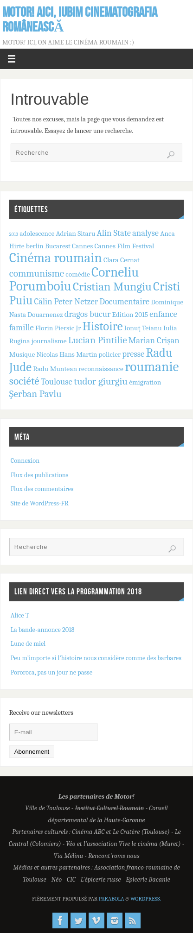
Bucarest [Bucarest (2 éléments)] (58, 246)
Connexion (25, 461)
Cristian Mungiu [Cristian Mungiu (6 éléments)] (112, 286)
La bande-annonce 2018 (43, 630)
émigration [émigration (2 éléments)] (145, 382)
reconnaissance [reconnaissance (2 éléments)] (100, 369)
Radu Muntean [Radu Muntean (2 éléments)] (55, 369)
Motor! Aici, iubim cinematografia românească (79, 19)
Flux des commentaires (42, 489)
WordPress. (145, 898)
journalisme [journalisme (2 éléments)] (49, 341)
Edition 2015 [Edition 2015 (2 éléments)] (130, 314)
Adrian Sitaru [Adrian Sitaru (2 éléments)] (75, 233)
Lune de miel (28, 644)
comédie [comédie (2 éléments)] (77, 274)
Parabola (111, 898)
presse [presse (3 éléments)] (133, 354)
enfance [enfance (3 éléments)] (163, 314)
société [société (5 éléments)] (24, 381)
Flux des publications (40, 475)
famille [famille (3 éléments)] (21, 327)
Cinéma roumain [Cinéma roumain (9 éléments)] (55, 257)
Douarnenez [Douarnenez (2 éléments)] (45, 314)
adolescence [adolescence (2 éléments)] (36, 233)
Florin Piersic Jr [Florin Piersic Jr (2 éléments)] (58, 328)
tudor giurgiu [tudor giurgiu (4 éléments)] (101, 381)
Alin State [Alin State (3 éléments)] (114, 233)
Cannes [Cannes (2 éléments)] (82, 246)
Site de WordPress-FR (40, 503)
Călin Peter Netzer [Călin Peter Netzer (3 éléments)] (66, 301)
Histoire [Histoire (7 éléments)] (103, 326)
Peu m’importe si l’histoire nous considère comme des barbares (96, 658)
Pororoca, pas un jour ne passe (51, 672)
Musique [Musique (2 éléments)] (22, 354)
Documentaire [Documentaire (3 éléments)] (124, 301)
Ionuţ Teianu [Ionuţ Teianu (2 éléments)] (143, 328)
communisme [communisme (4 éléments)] (36, 273)
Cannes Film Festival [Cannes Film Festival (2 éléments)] (124, 246)
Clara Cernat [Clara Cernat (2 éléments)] (121, 260)
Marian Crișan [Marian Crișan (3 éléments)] (154, 340)
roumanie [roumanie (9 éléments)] (152, 366)
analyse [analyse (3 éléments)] (145, 233)
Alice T (20, 615)
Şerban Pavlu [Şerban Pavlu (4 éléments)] (35, 393)
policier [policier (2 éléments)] (110, 354)
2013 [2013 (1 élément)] (13, 234)
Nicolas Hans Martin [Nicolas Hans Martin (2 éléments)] (66, 354)
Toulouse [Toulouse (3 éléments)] (56, 382)
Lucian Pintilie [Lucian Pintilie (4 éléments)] (97, 340)
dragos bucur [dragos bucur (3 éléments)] (87, 314)
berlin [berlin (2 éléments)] (35, 246)
